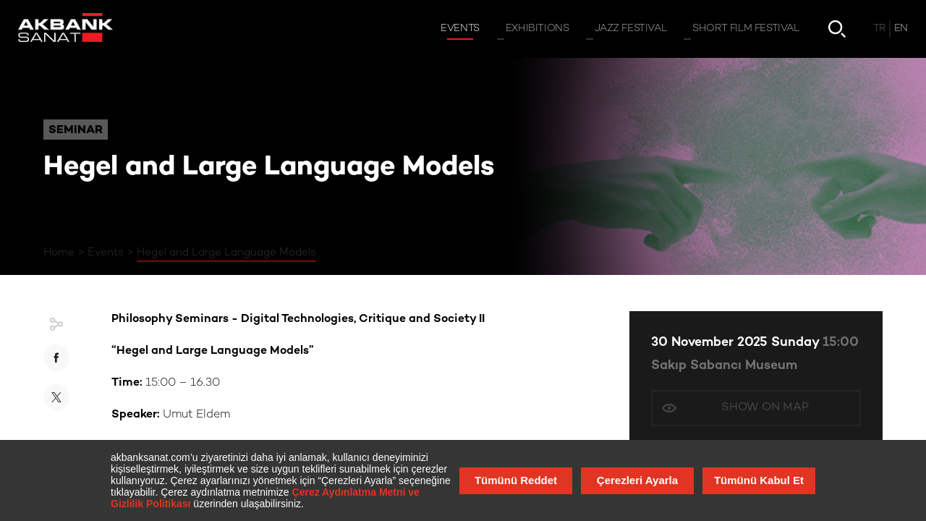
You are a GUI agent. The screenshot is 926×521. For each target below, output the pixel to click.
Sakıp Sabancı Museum (724, 366)
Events (106, 252)
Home (59, 252)
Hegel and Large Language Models (226, 252)
